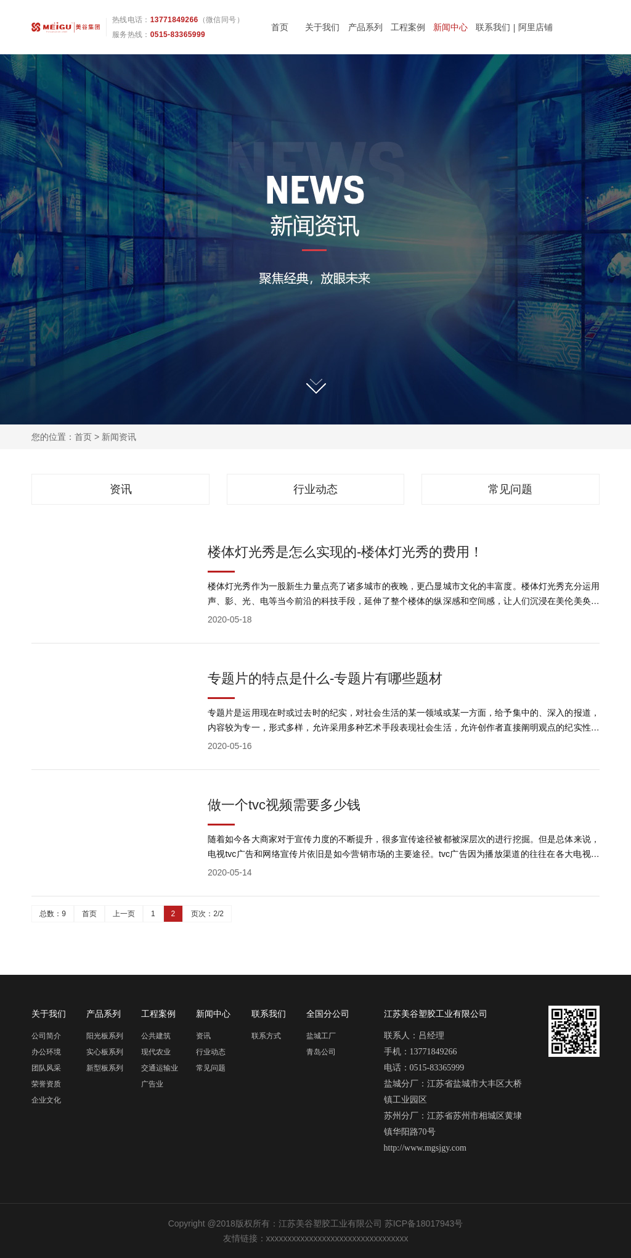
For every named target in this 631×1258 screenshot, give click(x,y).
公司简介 (46, 1036)
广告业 (152, 1084)
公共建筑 (156, 1036)
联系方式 (266, 1036)
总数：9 (52, 913)
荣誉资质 (46, 1084)
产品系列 (365, 27)
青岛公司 (321, 1052)
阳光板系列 (104, 1036)
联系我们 (493, 27)
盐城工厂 (321, 1036)
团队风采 (46, 1068)
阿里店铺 (535, 27)
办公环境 (46, 1052)
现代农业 (156, 1052)
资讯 (121, 489)
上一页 (124, 913)
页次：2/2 (207, 913)
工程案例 (408, 27)
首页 (279, 27)
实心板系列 (104, 1052)
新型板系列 (104, 1068)
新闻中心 (450, 27)
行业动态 (315, 489)
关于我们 (322, 27)
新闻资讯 (119, 437)
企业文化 (46, 1100)
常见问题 (510, 489)
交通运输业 (159, 1068)
